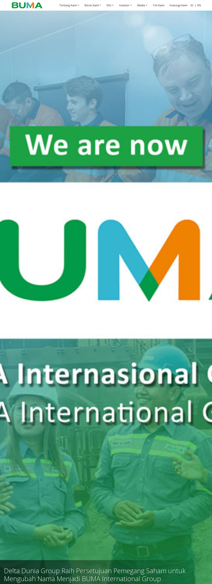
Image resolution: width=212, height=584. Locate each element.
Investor (124, 5)
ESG (108, 5)
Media (141, 5)
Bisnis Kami (91, 5)
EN (199, 5)
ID (191, 5)
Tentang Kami (68, 5)
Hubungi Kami (178, 5)
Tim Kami (158, 5)
